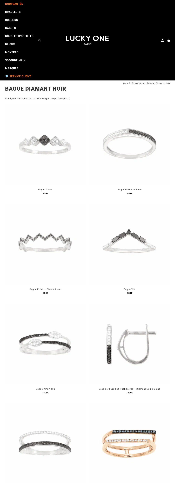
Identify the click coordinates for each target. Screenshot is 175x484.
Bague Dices (45, 189)
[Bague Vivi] (129, 205)
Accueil (126, 83)
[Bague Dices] (45, 106)
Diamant (160, 83)
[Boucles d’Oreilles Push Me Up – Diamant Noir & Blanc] (129, 305)
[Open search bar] (39, 40)
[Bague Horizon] (45, 405)
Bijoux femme (138, 83)
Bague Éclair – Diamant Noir (45, 289)
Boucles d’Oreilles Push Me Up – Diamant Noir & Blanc (129, 389)
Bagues (150, 83)
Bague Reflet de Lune (130, 189)
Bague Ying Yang (45, 389)
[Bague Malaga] (129, 405)
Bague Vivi (130, 289)
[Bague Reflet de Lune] (129, 106)
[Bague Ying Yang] (45, 305)
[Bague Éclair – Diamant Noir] (45, 205)
